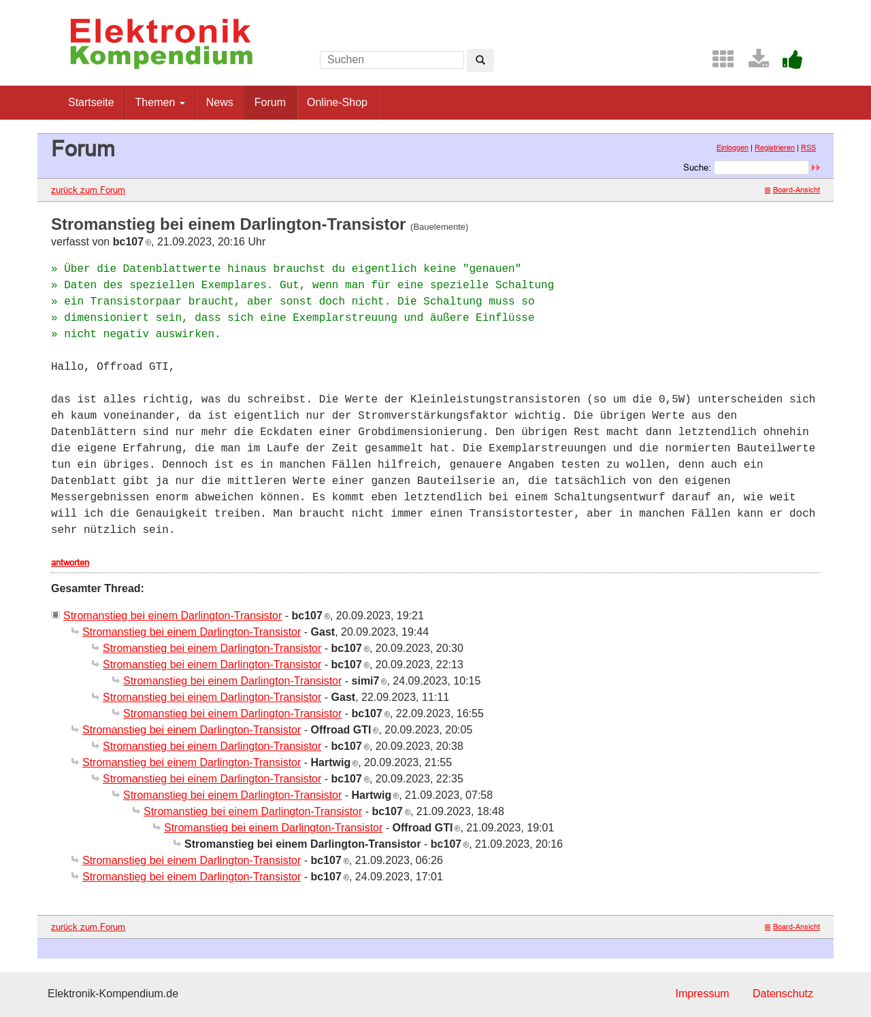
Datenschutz (783, 993)
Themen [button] (160, 102)
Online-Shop (337, 102)
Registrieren (775, 147)
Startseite (91, 102)
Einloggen (733, 147)
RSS (808, 147)
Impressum (702, 993)
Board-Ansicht (792, 189)
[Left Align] (480, 60)
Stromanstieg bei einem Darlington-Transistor (172, 615)
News (219, 102)
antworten (70, 562)
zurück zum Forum (88, 189)
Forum (270, 102)
